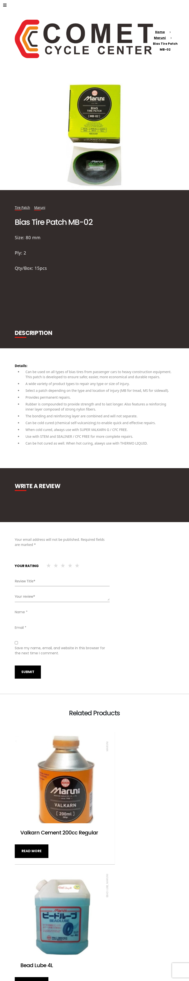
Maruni (160, 38)
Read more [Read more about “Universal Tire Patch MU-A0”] (111, 942)
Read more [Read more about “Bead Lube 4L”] (111, 830)
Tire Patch (22, 207)
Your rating (27, 565)
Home (160, 32)
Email (20, 627)
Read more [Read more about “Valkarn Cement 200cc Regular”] (32, 830)
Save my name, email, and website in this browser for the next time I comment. (60, 651)
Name (21, 612)
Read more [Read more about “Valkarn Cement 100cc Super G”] (32, 942)
